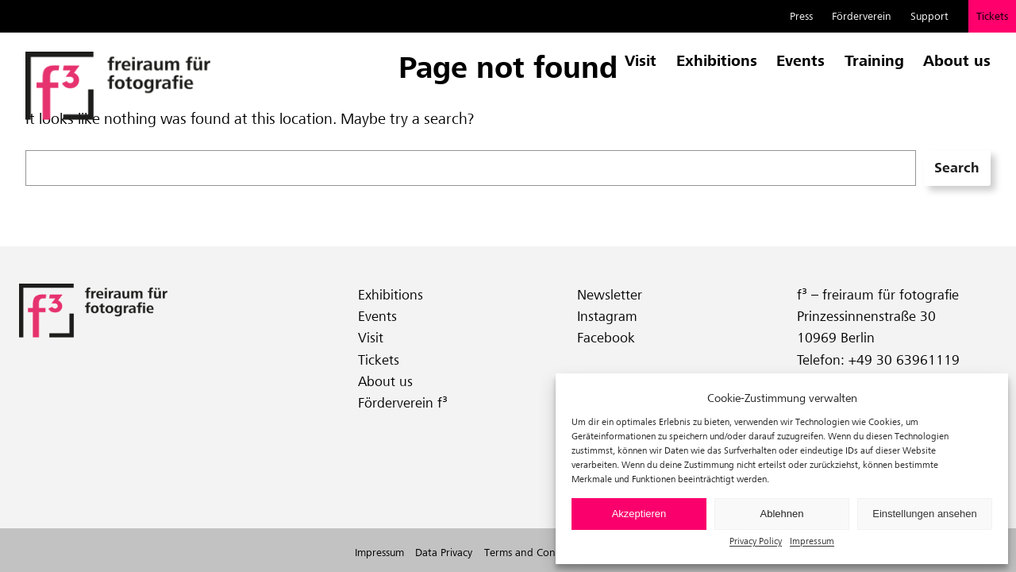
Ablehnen (782, 514)
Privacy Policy (755, 541)
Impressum (812, 541)
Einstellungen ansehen (924, 514)
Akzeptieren (639, 514)
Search (956, 167)
